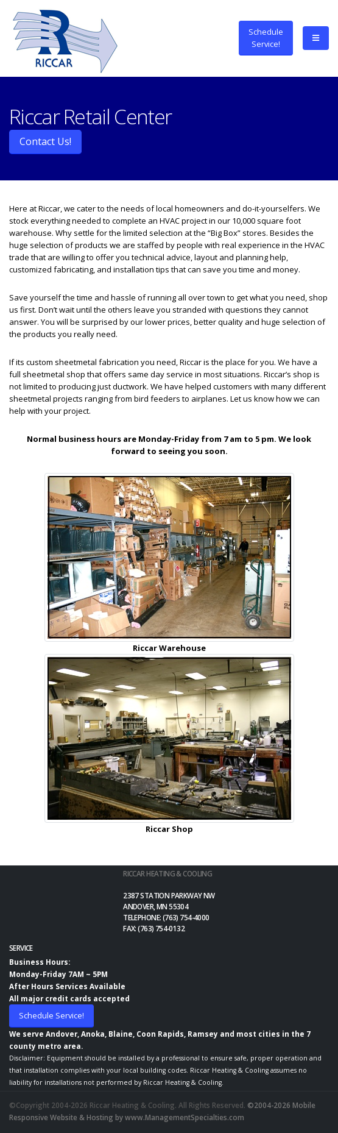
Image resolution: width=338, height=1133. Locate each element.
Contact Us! (45, 141)
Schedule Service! (51, 1015)
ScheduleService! (265, 37)
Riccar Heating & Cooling (167, 873)
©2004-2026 (268, 1105)
